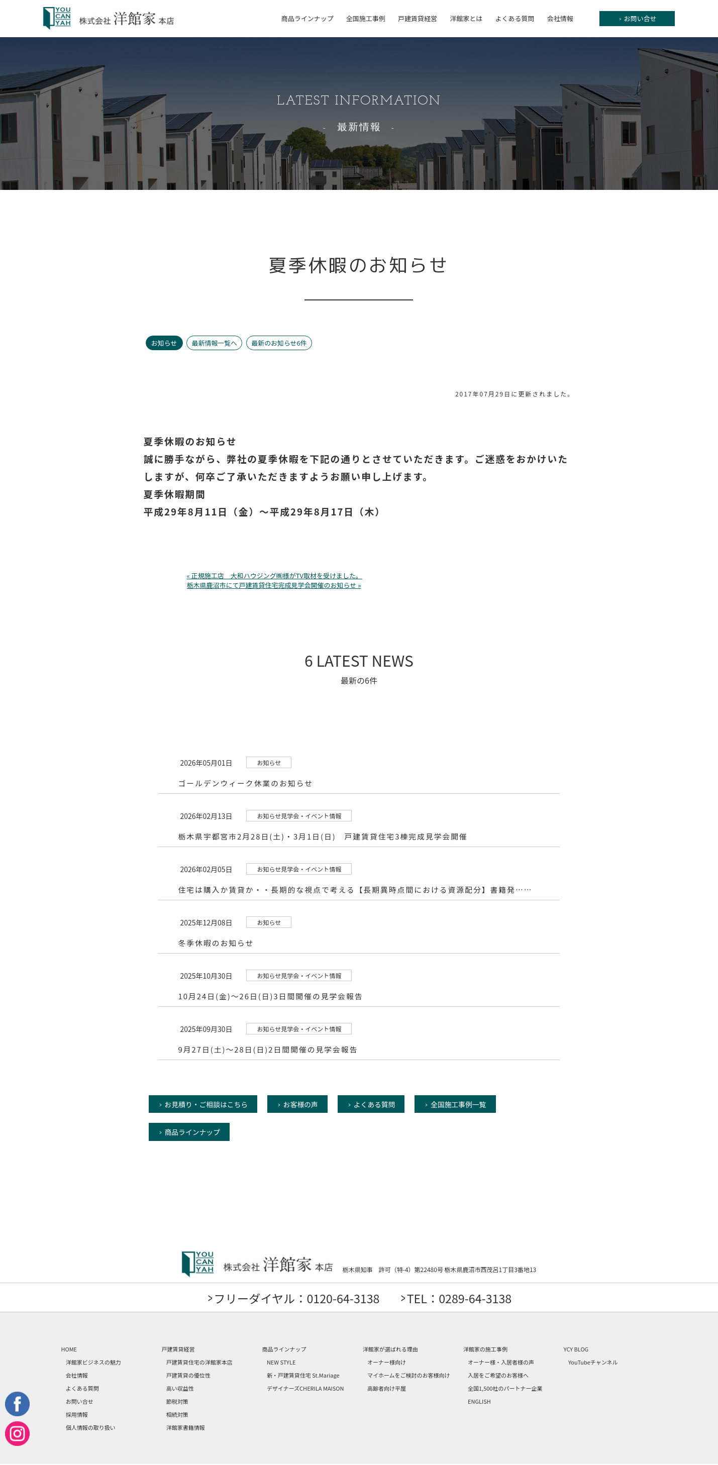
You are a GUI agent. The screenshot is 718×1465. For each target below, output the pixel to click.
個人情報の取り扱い (91, 1428)
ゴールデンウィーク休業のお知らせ (246, 783)
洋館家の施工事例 (485, 1350)
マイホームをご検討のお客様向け (408, 1376)
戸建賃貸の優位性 (188, 1376)
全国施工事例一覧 (464, 1104)
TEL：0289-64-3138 (463, 1299)
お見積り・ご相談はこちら (207, 1104)
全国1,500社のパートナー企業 (505, 1389)
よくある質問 (514, 18)
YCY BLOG (576, 1350)
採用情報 (77, 1415)
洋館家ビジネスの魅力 (93, 1363)
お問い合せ (638, 18)
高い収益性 (180, 1389)
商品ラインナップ (307, 18)
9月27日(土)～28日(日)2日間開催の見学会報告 (269, 1049)
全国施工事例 (365, 18)
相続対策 (177, 1415)
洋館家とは (466, 18)
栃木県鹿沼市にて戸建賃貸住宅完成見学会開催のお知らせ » (274, 585)
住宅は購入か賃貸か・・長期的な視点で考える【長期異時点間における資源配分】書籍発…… (357, 889)
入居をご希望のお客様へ (498, 1376)
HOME (69, 1350)
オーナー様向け (386, 1363)
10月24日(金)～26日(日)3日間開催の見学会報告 (271, 996)
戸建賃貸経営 (417, 18)
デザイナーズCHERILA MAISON (305, 1389)
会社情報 (560, 18)
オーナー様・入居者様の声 (501, 1363)
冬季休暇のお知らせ (216, 942)
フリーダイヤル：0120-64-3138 (293, 1299)
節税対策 (177, 1402)
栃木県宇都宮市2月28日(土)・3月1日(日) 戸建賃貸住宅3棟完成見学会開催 (324, 836)
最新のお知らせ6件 (281, 343)
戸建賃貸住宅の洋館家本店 (199, 1363)
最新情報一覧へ (215, 343)
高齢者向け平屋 (386, 1389)
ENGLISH (479, 1402)
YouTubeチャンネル (593, 1363)
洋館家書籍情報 (185, 1428)
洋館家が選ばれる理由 (390, 1350)
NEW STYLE (281, 1363)
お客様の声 (303, 1104)
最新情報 (359, 128)
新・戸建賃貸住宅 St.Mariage (303, 1376)
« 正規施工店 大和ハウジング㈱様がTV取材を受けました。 (274, 575)
